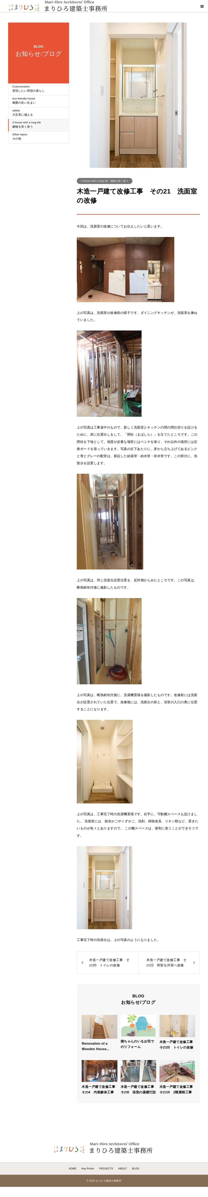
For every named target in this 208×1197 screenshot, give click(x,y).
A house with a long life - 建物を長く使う (104, 181)
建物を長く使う (38, 125)
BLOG (135, 1168)
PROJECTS (106, 1168)
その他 (38, 137)
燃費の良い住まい (38, 101)
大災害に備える (38, 113)
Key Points (87, 1168)
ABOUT (122, 1168)
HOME (73, 1168)
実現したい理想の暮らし (38, 89)
